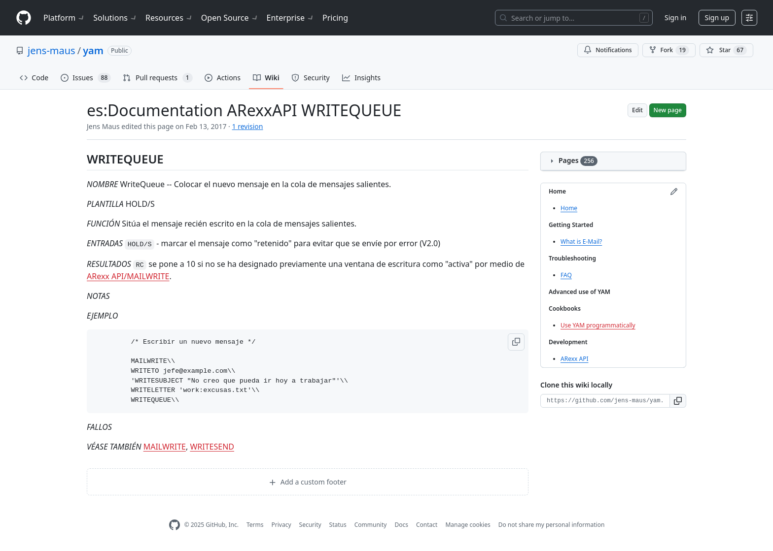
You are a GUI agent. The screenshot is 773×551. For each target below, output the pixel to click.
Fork (669, 50)
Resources (169, 17)
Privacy (281, 524)
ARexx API (574, 359)
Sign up (717, 17)
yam (93, 50)
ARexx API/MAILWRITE (128, 276)
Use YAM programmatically (598, 325)
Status (338, 524)
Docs (401, 524)
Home (569, 208)
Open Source (230, 17)
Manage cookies (467, 524)
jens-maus (51, 50)
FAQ (566, 275)
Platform (64, 17)
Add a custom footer (308, 481)
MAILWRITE (164, 446)
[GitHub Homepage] (174, 525)
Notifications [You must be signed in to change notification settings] (608, 50)
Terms (255, 524)
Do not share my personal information (551, 524)
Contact (426, 524)
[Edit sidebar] (674, 191)
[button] (516, 342)
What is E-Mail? (581, 241)
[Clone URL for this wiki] (605, 401)
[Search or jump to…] (573, 17)
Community (370, 524)
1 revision (247, 126)
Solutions (115, 17)
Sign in (675, 17)
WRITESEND (212, 446)
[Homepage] (24, 18)
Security (310, 524)
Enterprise (291, 17)
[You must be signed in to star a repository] (726, 50)
